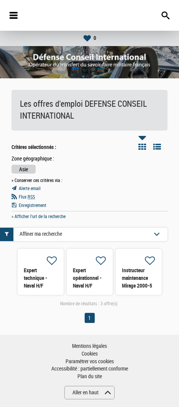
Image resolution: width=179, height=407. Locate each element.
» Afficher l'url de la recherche (38, 216)
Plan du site (89, 376)
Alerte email (30, 188)
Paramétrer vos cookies (90, 361)
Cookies (90, 354)
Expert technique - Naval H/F (35, 278)
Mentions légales (89, 346)
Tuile (142, 146)
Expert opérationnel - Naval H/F (87, 278)
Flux (27, 197)
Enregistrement (32, 205)
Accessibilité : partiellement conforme (89, 369)
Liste (157, 146)
